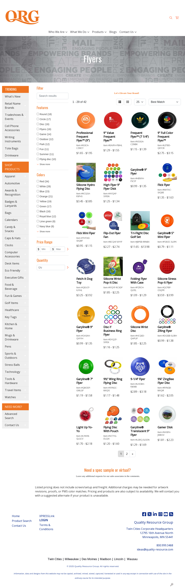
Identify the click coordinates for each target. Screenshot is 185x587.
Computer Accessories (12, 254)
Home (16, 516)
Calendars (11, 220)
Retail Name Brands (13, 106)
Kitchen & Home (11, 326)
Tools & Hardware (11, 381)
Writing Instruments (13, 139)
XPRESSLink (46, 518)
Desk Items (12, 263)
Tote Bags (11, 148)
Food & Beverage (11, 287)
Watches (10, 397)
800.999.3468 (134, 4)
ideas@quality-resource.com (163, 4)
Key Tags (11, 317)
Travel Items (13, 390)
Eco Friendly (12, 270)
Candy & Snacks (10, 229)
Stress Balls (12, 365)
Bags (8, 213)
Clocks (9, 245)
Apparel (10, 176)
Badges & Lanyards (11, 204)
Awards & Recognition (12, 192)
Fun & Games (13, 296)
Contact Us (126, 32)
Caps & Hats (13, 238)
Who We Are (56, 32)
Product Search (22, 521)
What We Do (78, 32)
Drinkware (11, 155)
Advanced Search (11, 416)
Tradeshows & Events (14, 117)
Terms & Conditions (46, 527)
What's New (12, 96)
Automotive (12, 183)
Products (98, 32)
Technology (12, 372)
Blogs (113, 32)
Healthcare (12, 310)
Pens (8, 346)
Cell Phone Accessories (12, 128)
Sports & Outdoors (11, 356)
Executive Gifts (14, 277)
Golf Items (11, 303)
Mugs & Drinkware (11, 337)
